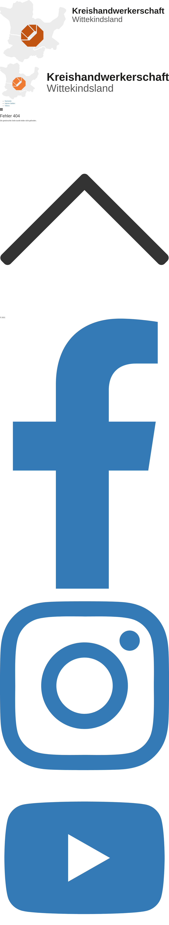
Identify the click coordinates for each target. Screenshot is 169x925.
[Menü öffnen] (1, 110)
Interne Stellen (10, 103)
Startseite (8, 101)
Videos (7, 106)
